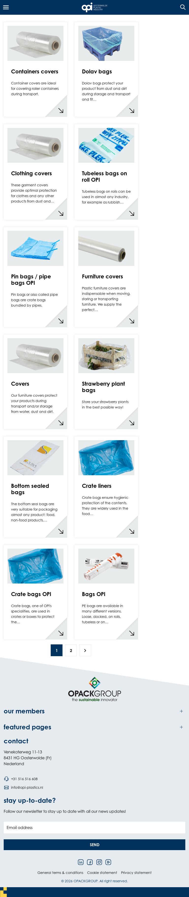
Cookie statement (102, 872)
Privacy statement (136, 872)
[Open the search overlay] (181, 7)
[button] (94, 844)
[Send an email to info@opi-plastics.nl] (23, 787)
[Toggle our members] (94, 711)
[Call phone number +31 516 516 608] (21, 779)
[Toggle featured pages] (94, 727)
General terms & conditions (60, 872)
